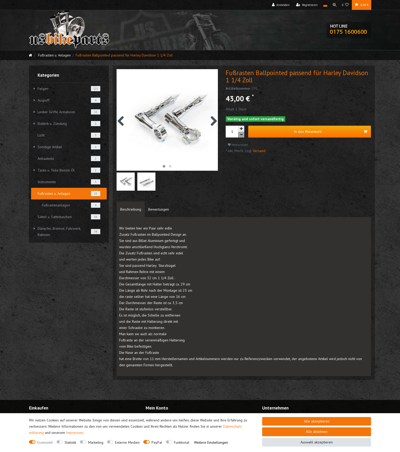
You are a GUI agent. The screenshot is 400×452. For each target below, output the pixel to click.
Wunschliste (238, 145)
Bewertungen (158, 209)
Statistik (70, 442)
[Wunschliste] (345, 5)
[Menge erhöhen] (241, 129)
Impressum (74, 432)
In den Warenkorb (330, 131)
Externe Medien (127, 442)
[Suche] (334, 5)
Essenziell (45, 442)
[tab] (131, 209)
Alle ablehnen (316, 431)
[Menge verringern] (241, 135)
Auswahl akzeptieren (317, 442)
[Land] (323, 5)
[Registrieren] (305, 5)
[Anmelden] (279, 5)
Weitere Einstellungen (211, 442)
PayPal (157, 442)
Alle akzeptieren (317, 421)
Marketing (95, 442)
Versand (258, 150)
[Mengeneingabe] (232, 132)
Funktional (181, 442)
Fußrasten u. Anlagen (54, 55)
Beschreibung (130, 209)
